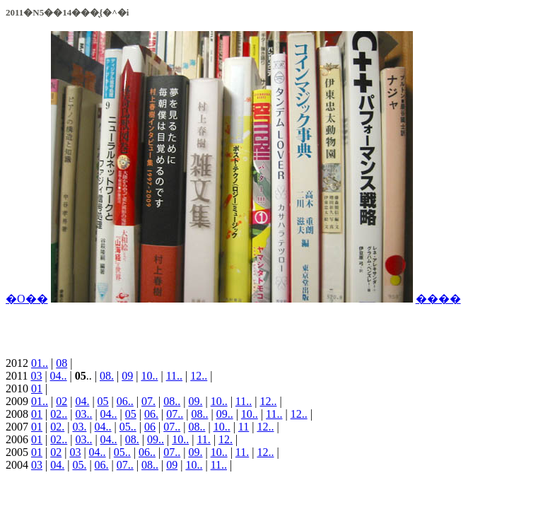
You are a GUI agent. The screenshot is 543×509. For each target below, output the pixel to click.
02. (57, 427)
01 (36, 388)
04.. (58, 376)
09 (127, 376)
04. (82, 401)
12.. (198, 376)
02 (61, 401)
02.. (58, 414)
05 (103, 401)
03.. (83, 414)
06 (150, 427)
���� (438, 299)
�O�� (27, 299)
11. (203, 439)
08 (61, 363)
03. (79, 427)
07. (148, 401)
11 (243, 427)
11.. (174, 376)
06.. (125, 401)
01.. (39, 363)
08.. (171, 401)
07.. (174, 414)
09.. (224, 414)
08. (107, 376)
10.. (149, 376)
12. (225, 439)
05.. (127, 427)
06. (151, 414)
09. (195, 401)
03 (36, 376)
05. (79, 465)
